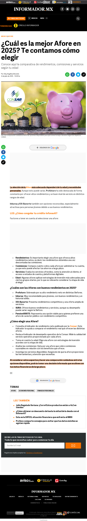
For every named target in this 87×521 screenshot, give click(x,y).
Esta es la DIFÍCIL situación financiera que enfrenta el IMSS (44, 417)
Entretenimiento (71, 496)
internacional (32, 496)
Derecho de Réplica (46, 518)
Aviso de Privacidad (34, 518)
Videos (33, 18)
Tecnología (56, 496)
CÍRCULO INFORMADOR (29, 25)
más (44, 18)
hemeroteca (35, 503)
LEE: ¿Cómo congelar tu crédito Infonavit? (33, 213)
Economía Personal (26, 391)
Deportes (45, 496)
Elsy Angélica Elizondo (11, 74)
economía (48, 499)
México (4, 36)
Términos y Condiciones (34, 453)
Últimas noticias (16, 18)
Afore (13, 391)
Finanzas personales (45, 391)
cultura (38, 499)
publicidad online (50, 503)
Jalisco (12, 496)
